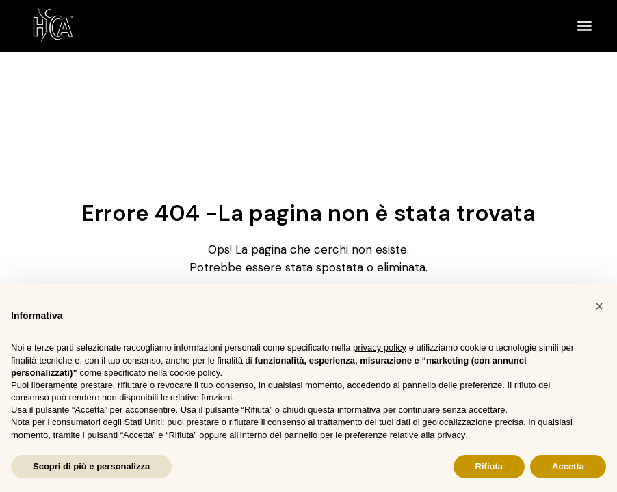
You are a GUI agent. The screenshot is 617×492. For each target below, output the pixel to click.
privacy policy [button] (379, 347)
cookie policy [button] (195, 373)
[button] (599, 306)
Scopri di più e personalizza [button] (91, 466)
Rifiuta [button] (489, 466)
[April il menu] (584, 26)
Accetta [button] (568, 466)
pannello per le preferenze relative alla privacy (374, 435)
